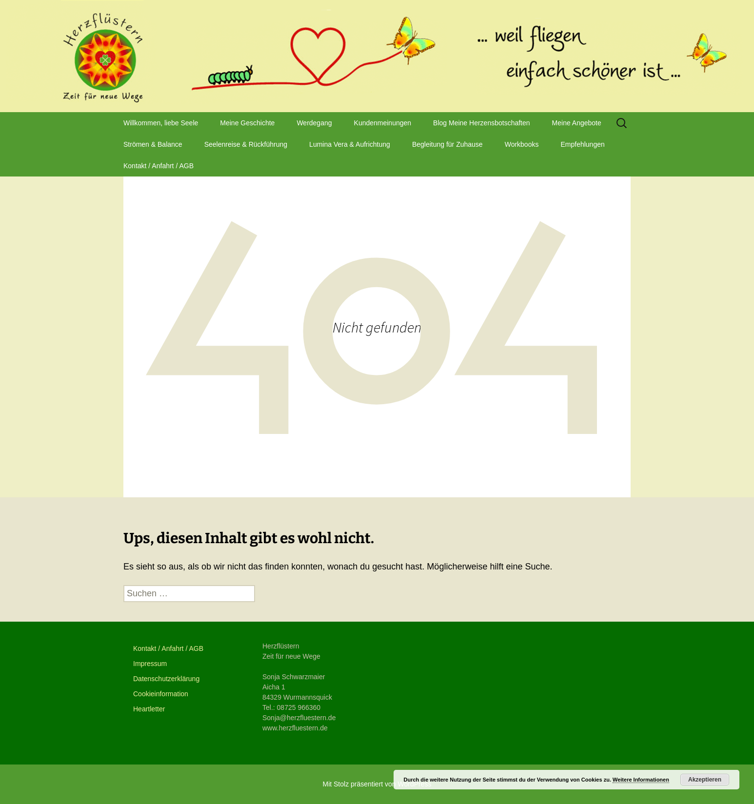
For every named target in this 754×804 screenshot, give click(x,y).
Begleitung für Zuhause (447, 144)
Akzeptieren (704, 779)
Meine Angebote (576, 123)
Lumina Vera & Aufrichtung (349, 144)
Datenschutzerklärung (166, 679)
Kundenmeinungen (383, 123)
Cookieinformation (160, 694)
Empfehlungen (582, 144)
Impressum (150, 663)
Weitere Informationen (641, 780)
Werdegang (314, 123)
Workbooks (522, 144)
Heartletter (149, 709)
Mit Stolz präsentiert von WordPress (376, 784)
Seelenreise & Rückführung (245, 144)
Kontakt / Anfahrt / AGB (158, 166)
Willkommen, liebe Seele (160, 123)
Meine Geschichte (247, 123)
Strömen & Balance (152, 144)
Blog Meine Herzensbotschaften (481, 123)
